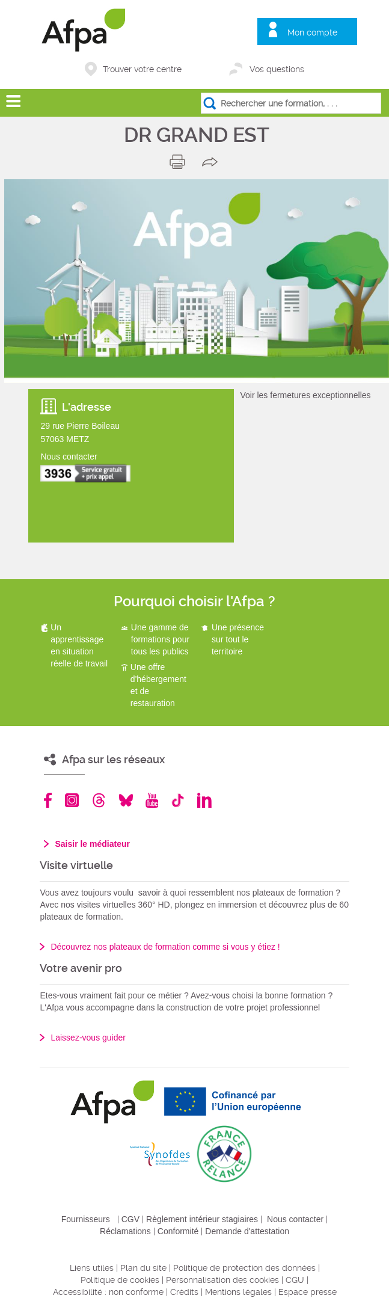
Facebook (48, 800)
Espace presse (307, 1292)
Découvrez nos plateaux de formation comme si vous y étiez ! (165, 947)
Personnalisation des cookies (222, 1280)
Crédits (184, 1292)
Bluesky (125, 800)
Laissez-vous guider (88, 1037)
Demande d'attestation (247, 1231)
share (212, 162)
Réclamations (125, 1231)
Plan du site (143, 1268)
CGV (130, 1219)
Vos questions (277, 69)
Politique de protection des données (244, 1268)
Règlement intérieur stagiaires (202, 1219)
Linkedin (204, 800)
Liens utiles (92, 1268)
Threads (98, 800)
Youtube (151, 800)
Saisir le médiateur (92, 844)
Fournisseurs (85, 1219)
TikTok (177, 800)
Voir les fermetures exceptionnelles (305, 395)
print (180, 162)
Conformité (178, 1231)
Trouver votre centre (142, 69)
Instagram (71, 800)
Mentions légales (238, 1292)
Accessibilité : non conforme (108, 1292)
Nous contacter (295, 1219)
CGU (295, 1280)
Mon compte (312, 32)
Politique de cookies (120, 1280)
